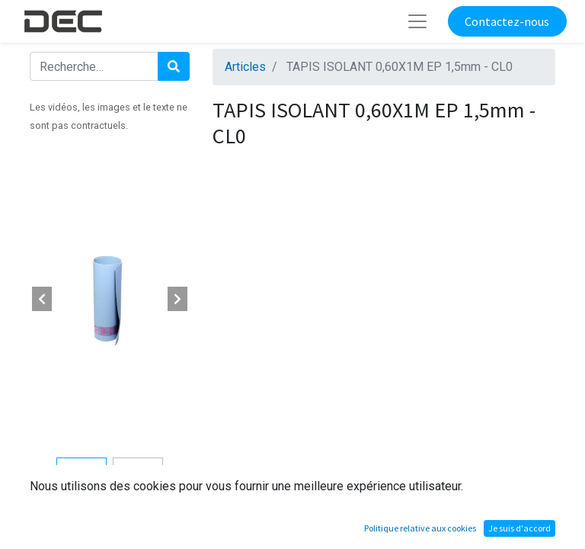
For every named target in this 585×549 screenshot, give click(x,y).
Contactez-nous (507, 21)
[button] (42, 299)
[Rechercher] (174, 66)
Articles (245, 66)
